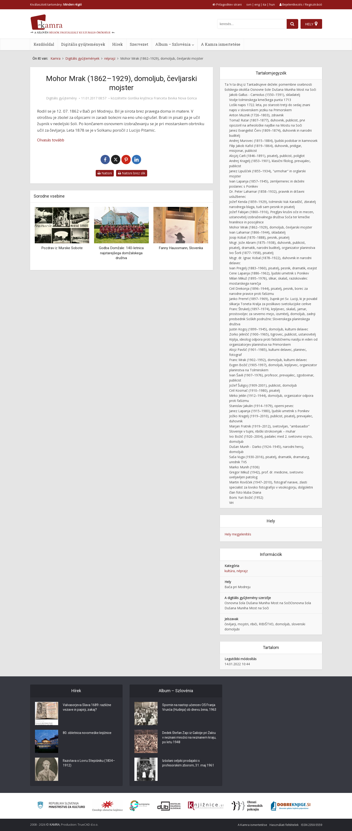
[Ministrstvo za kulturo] (61, 806)
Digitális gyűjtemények (83, 44)
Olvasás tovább (50, 140)
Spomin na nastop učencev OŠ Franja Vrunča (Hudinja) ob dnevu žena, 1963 (189, 710)
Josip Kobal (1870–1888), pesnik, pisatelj (259, 237)
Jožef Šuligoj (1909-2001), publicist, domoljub (263, 385)
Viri (231, 502)
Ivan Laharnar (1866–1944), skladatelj (257, 232)
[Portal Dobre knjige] (290, 806)
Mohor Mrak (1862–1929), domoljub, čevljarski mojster (270, 227)
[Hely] (311, 24)
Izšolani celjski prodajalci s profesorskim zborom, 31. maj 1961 (188, 763)
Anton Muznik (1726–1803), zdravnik (256, 115)
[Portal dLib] (169, 806)
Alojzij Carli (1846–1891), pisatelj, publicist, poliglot (267, 155)
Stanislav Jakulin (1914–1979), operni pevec (261, 406)
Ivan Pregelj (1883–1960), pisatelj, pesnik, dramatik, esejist (273, 268)
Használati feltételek (284, 825)
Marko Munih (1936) (244, 467)
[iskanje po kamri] (252, 24)
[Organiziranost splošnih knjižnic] (107, 806)
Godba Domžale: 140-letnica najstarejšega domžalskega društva (121, 253)
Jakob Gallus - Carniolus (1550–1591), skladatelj (264, 94)
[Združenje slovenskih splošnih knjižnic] (206, 806)
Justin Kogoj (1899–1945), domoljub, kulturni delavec (268, 329)
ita (264, 4)
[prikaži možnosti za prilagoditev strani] (227, 4)
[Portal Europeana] (139, 806)
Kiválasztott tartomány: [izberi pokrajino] (56, 4)
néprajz (242, 571)
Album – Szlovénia (172, 44)
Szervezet (139, 44)
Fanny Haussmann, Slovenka (181, 248)
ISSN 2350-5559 (311, 825)
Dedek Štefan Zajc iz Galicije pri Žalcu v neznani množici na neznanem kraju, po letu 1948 (189, 737)
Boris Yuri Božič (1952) (246, 497)
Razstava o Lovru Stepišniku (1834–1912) (89, 763)
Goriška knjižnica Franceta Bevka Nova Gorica (162, 98)
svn (248, 4)
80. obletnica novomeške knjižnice (87, 733)
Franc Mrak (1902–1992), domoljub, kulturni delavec (268, 360)
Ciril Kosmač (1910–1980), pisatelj (254, 390)
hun (272, 4)
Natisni (105, 173)
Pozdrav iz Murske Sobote (62, 248)
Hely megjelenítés (238, 534)
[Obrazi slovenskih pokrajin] (247, 806)
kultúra (230, 571)
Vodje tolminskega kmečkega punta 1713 (260, 100)
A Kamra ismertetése (220, 44)
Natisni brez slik (131, 173)
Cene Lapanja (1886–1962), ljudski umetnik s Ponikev (269, 273)
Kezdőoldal (44, 44)
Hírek (117, 44)
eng (257, 4)
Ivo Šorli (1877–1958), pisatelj (251, 253)
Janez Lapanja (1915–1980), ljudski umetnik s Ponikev (269, 411)
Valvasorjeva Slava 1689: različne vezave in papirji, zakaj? (87, 708)
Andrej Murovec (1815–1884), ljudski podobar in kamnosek (273, 140)
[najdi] (292, 24)
